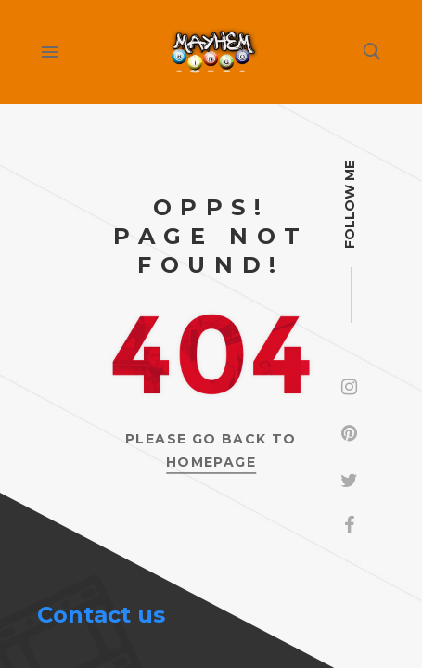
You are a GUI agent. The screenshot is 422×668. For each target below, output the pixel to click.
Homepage (211, 462)
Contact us (101, 614)
